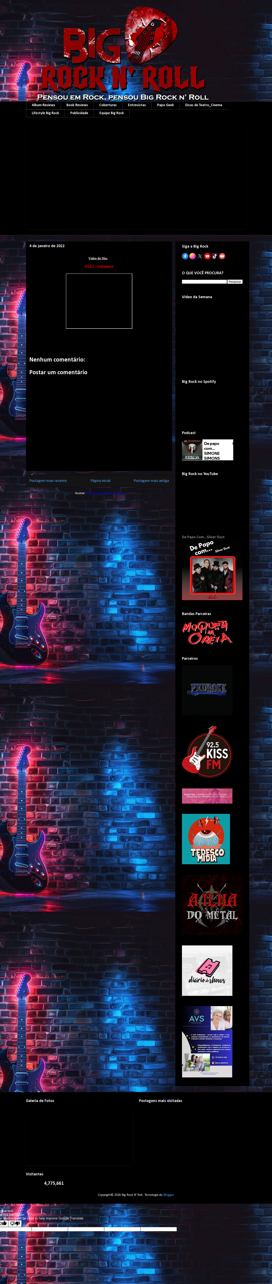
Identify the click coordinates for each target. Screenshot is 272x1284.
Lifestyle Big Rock (45, 113)
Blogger (168, 1195)
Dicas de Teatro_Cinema (203, 105)
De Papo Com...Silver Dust (203, 537)
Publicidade (79, 113)
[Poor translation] (15, 1223)
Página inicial (100, 481)
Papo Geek (165, 105)
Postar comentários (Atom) (104, 493)
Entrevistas (137, 105)
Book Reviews (77, 105)
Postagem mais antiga (151, 481)
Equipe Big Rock (111, 113)
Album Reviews (43, 105)
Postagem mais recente (48, 481)
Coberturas (108, 105)
